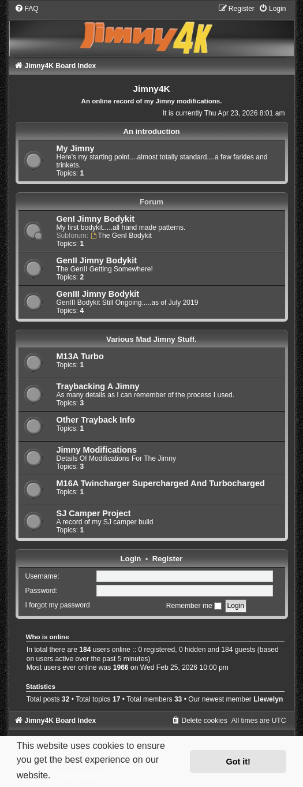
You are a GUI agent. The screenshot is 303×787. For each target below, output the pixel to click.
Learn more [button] (78, 775)
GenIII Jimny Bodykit (98, 294)
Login (131, 558)
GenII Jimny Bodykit (97, 260)
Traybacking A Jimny (98, 386)
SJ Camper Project (94, 513)
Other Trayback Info (96, 419)
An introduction (151, 131)
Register (167, 558)
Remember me (194, 606)
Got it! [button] (238, 761)
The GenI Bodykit (121, 236)
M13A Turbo (80, 356)
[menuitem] (26, 9)
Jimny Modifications (97, 449)
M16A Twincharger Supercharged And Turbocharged (161, 483)
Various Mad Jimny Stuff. (151, 339)
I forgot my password (57, 606)
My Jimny (76, 148)
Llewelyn (268, 699)
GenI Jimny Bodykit (96, 218)
